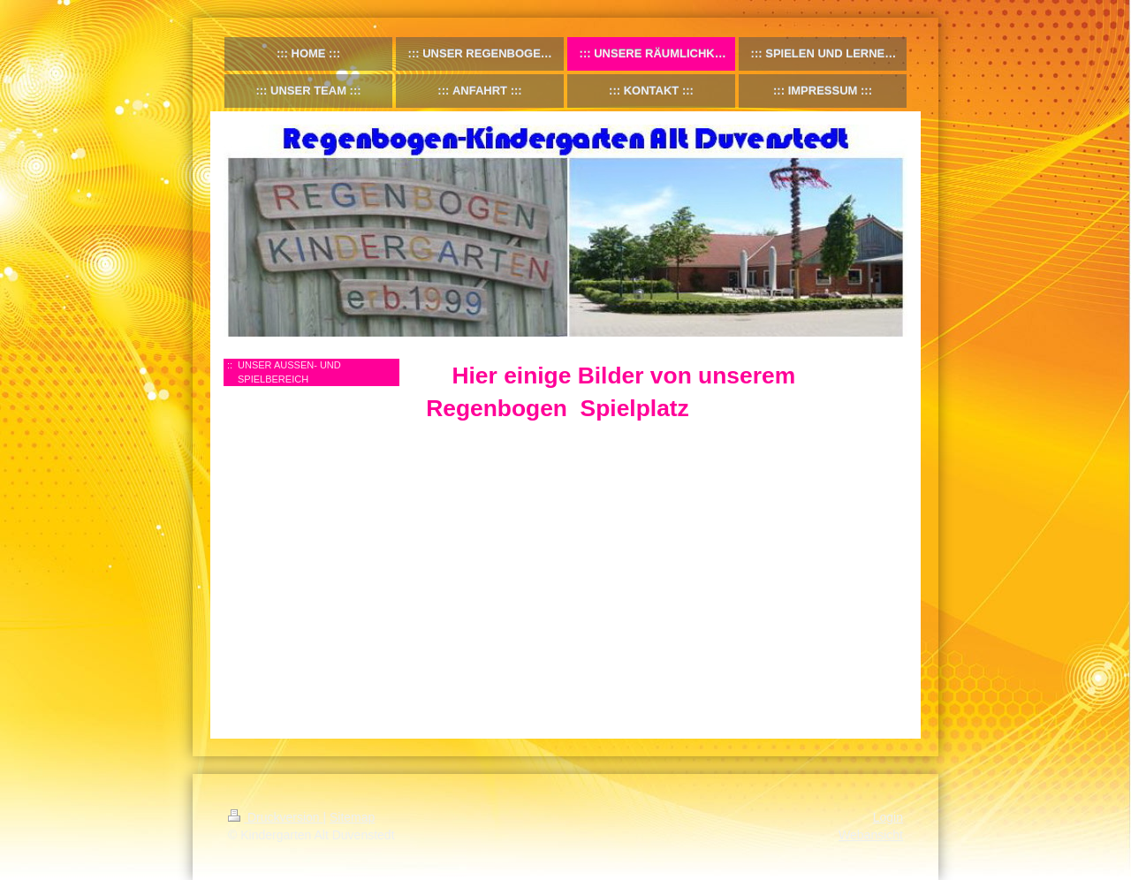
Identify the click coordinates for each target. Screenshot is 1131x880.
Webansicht (871, 835)
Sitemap (352, 817)
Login (888, 817)
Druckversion (275, 817)
